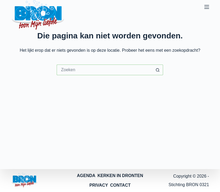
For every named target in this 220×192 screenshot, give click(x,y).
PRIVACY (98, 185)
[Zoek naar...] (104, 70)
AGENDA (86, 175)
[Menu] (206, 7)
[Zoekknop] (157, 70)
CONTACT (120, 185)
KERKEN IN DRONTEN (120, 175)
